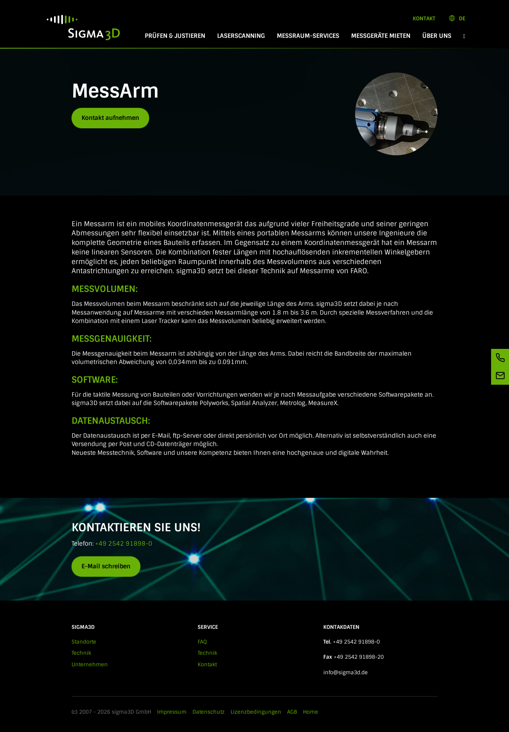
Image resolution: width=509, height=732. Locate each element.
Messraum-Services (308, 36)
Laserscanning (241, 36)
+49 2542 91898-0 (123, 544)
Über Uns (436, 36)
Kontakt (424, 18)
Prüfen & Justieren (175, 36)
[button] (464, 36)
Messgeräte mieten (380, 36)
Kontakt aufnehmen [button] (110, 118)
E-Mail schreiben (106, 566)
